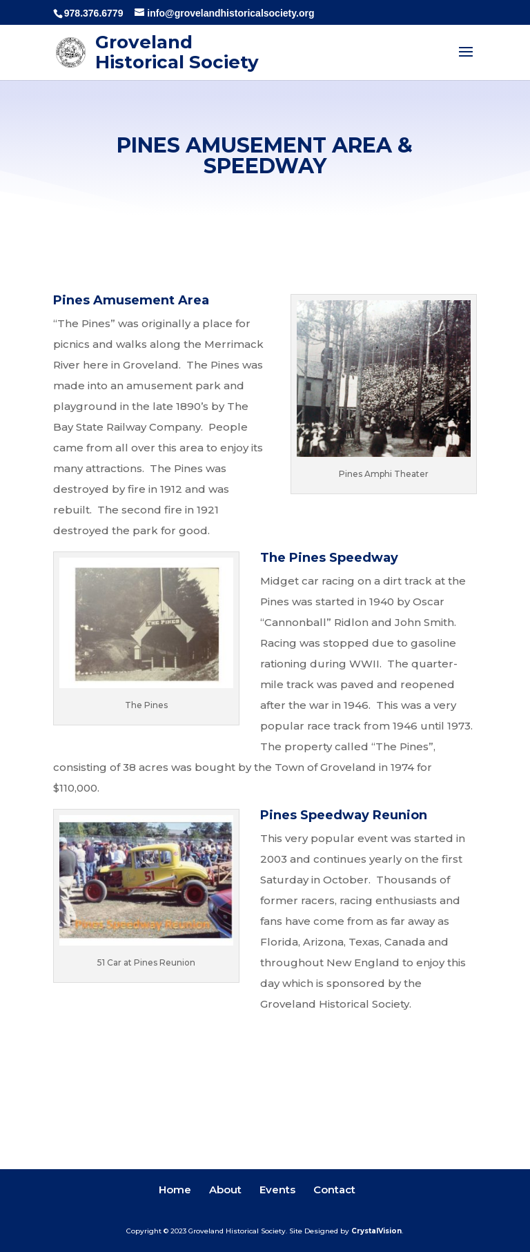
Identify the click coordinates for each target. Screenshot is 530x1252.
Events (277, 1189)
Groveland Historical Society (177, 52)
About (225, 1189)
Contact (334, 1189)
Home (175, 1189)
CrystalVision (376, 1230)
